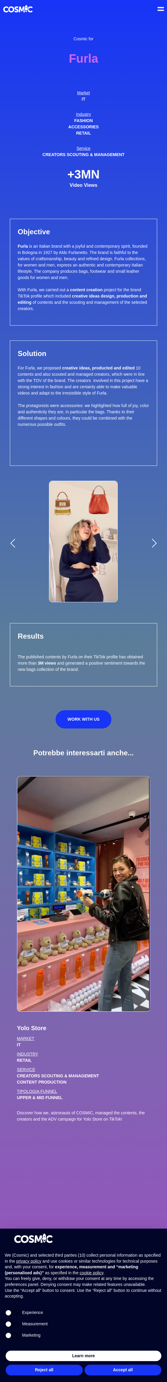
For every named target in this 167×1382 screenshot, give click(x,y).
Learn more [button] (83, 1355)
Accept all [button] (123, 1369)
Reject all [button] (44, 1369)
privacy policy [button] (28, 1261)
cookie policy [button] (91, 1272)
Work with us (83, 719)
